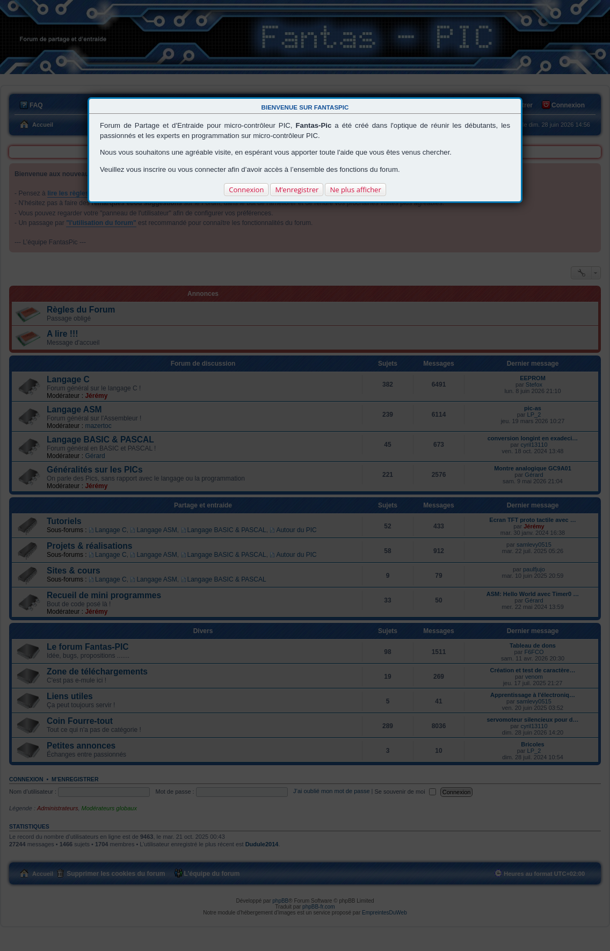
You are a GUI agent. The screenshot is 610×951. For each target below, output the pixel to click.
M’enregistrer (296, 189)
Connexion (246, 189)
